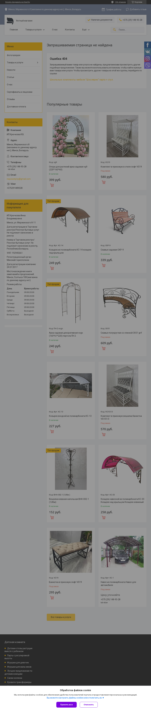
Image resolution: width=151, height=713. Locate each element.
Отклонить (89, 704)
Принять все (66, 704)
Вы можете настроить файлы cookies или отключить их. (74, 698)
